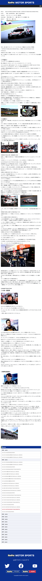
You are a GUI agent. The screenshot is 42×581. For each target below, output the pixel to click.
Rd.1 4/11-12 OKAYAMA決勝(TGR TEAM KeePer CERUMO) (12, 457)
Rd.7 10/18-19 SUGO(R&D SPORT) (8, 504)
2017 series (4, 531)
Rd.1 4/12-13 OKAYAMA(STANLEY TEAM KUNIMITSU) (11, 469)
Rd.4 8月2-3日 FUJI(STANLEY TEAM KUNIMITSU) (10, 488)
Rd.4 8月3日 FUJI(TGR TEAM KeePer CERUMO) (10, 485)
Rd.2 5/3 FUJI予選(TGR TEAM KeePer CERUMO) (10, 471)
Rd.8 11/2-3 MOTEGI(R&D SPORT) (8, 511)
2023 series (4, 516)
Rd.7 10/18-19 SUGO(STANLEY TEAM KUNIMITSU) (11, 502)
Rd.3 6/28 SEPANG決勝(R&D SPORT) (8, 481)
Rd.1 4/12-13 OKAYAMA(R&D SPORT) (8, 466)
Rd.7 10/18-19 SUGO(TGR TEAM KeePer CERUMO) (11, 499)
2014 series (4, 539)
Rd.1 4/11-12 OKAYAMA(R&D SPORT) (8, 452)
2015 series (4, 537)
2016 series (4, 534)
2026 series (5, 450)
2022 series (5, 519)
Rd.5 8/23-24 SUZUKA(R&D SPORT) (8, 492)
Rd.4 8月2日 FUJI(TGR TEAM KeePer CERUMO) (10, 483)
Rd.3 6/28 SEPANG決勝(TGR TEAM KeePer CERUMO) (11, 476)
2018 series (4, 529)
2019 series (4, 526)
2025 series (4, 459)
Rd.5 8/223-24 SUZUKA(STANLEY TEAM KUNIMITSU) (11, 495)
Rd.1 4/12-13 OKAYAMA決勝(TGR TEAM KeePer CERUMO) (12, 464)
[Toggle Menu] (40, 6)
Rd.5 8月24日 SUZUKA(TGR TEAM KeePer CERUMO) (11, 490)
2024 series (5, 514)
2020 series (5, 524)
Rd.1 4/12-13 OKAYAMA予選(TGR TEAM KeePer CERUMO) (12, 462)
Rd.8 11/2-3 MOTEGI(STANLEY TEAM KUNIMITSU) (11, 509)
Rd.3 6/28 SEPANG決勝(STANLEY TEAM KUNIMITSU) (11, 478)
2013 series (4, 542)
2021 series (4, 521)
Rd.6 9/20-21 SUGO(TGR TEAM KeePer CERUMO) (11, 497)
